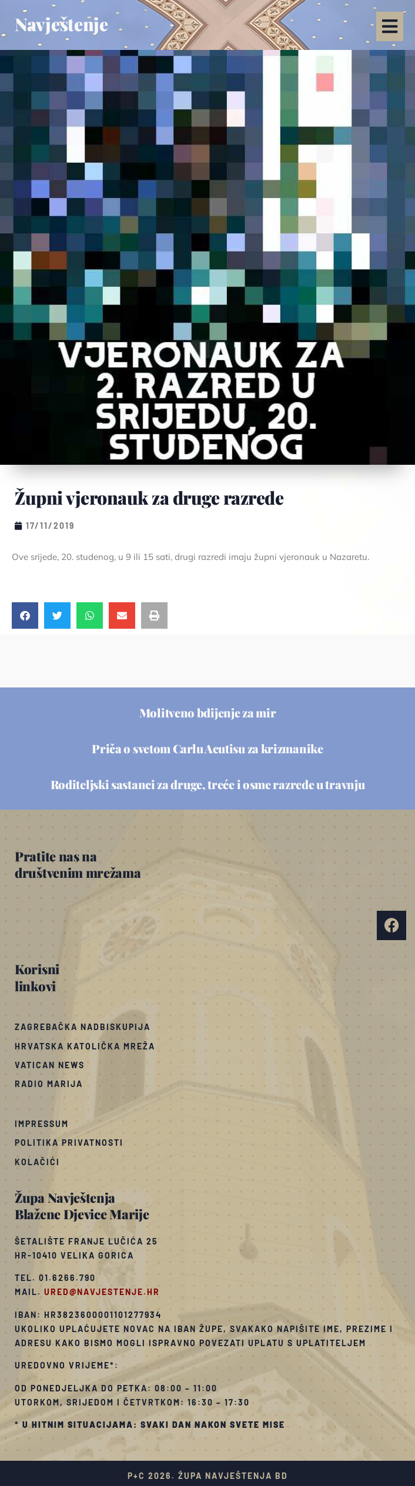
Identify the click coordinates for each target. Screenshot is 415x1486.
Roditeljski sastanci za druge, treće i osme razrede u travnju (208, 784)
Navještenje (61, 24)
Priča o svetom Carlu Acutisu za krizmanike (207, 748)
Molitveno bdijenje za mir (207, 712)
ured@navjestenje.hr (102, 1292)
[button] (389, 26)
